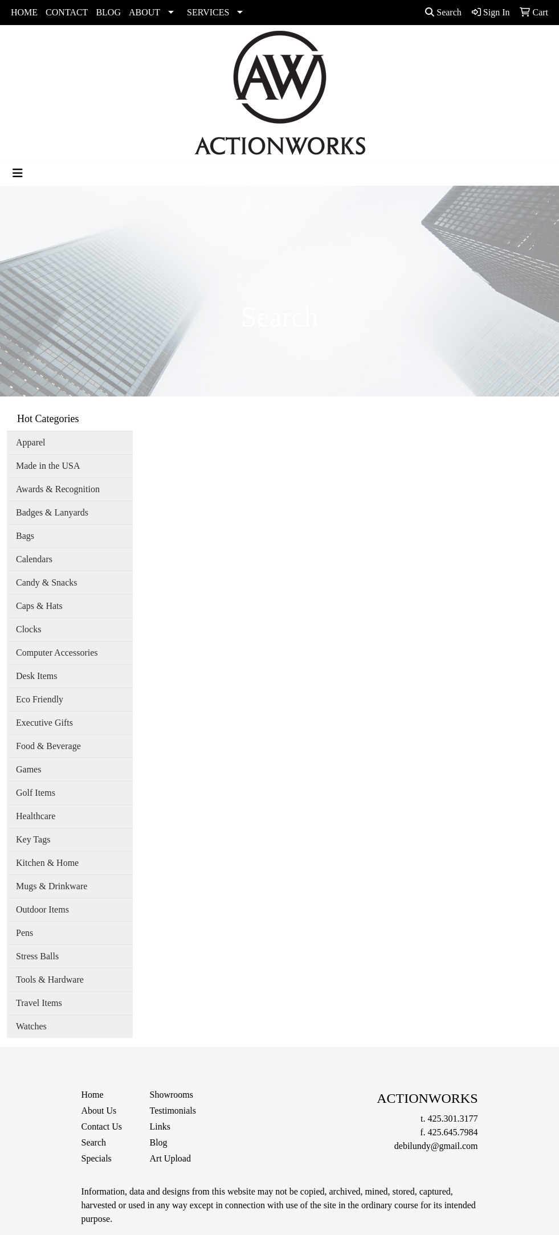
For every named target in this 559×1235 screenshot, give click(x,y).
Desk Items (36, 676)
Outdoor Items (42, 909)
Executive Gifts (44, 722)
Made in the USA (48, 466)
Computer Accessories (57, 652)
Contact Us (102, 1126)
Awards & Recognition (58, 489)
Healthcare (35, 816)
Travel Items (39, 1003)
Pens (24, 933)
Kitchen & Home (47, 863)
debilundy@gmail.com (436, 1146)
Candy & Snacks (46, 582)
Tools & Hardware (50, 979)
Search (443, 12)
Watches (31, 1026)
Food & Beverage (48, 746)
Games (28, 769)
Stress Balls (37, 956)
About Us (99, 1110)
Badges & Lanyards (52, 512)
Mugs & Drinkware (51, 886)
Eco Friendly (39, 699)
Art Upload (170, 1158)
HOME (24, 12)
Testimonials (173, 1110)
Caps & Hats (39, 606)
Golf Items (35, 793)
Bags (25, 536)
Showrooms (171, 1094)
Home (92, 1094)
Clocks (28, 629)
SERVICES (208, 12)
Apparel (31, 442)
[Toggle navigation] (18, 173)
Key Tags (33, 839)
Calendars (34, 559)
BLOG (108, 12)
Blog (159, 1142)
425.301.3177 (453, 1118)
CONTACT (67, 12)
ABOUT (144, 12)
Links (160, 1126)
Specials (96, 1158)
